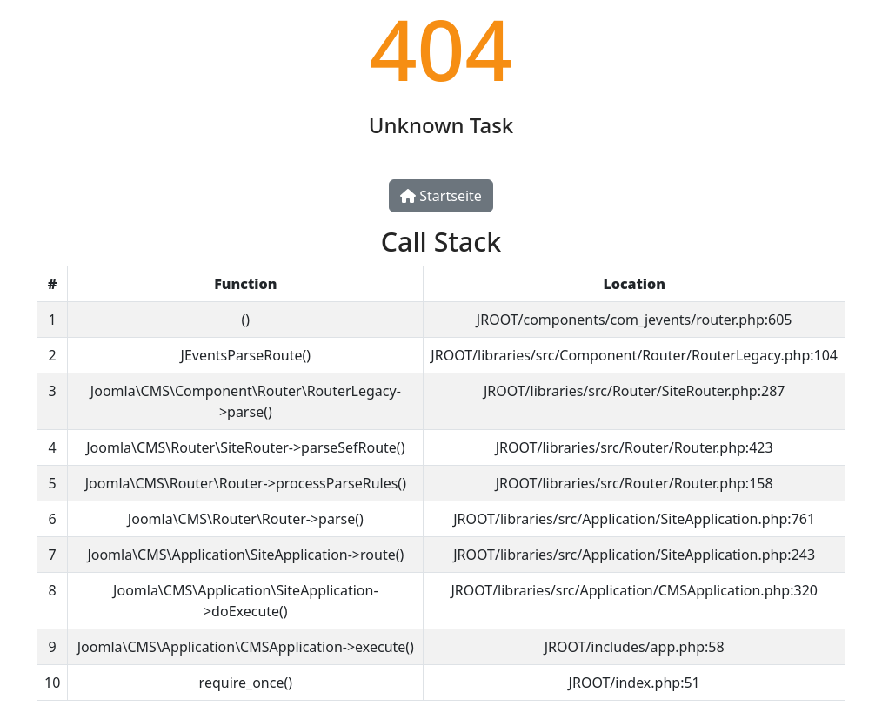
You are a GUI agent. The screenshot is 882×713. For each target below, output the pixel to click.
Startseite (441, 195)
